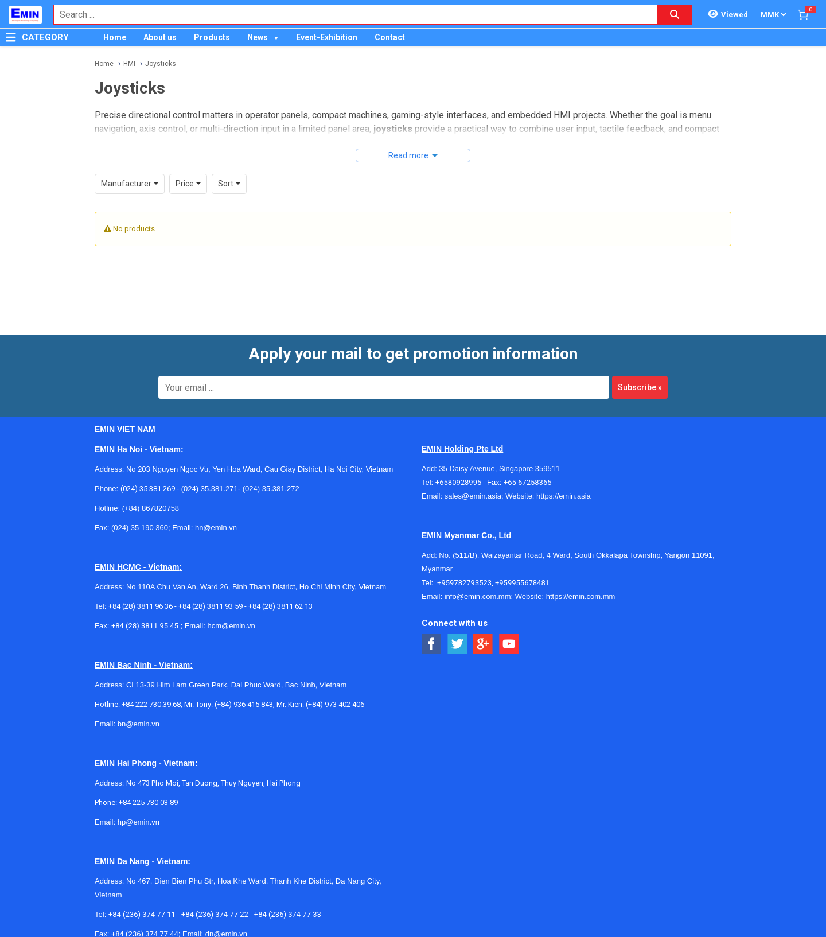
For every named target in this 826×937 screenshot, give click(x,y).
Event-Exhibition (326, 37)
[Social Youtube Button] (509, 629)
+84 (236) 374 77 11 (142, 899)
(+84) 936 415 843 (244, 689)
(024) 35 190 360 (139, 512)
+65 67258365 (528, 466)
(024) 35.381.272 (269, 473)
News (257, 37)
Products (212, 37)
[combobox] (349, 15)
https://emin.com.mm (580, 581)
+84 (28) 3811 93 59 (210, 590)
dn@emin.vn (226, 918)
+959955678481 (522, 567)
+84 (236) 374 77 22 (214, 899)
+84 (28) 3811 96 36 (140, 590)
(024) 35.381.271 (209, 473)
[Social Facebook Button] (432, 629)
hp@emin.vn (138, 806)
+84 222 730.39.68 (151, 689)
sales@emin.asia (473, 480)
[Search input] (349, 15)
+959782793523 (464, 567)
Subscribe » (640, 371)
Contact (390, 37)
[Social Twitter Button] (457, 629)
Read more (408, 155)
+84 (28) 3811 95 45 (144, 610)
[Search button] (674, 15)
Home (114, 37)
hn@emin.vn (216, 512)
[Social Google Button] (483, 629)
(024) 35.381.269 (147, 473)
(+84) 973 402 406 (335, 689)
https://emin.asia (563, 480)
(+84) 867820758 (150, 492)
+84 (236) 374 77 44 (144, 918)
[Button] (11, 37)
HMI (129, 64)
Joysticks (160, 64)
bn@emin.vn (138, 708)
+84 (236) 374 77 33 (287, 899)
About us (160, 37)
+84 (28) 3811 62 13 (280, 590)
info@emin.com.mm (478, 581)
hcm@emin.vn (231, 610)
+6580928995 (461, 466)
